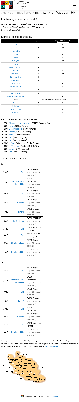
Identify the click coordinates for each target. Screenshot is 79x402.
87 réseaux (22, 6)
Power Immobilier (15, 67)
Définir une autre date (63, 42)
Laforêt (15, 54)
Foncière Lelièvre (15, 109)
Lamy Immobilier (15, 93)
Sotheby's (15, 112)
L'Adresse (15, 103)
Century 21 (15, 61)
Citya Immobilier (15, 77)
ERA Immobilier (15, 51)
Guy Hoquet (15, 80)
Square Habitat (15, 70)
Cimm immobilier (15, 90)
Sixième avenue (15, 87)
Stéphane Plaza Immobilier (15, 96)
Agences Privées (15, 48)
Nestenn (15, 64)
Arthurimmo (15, 74)
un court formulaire (51, 346)
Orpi (15, 45)
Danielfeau (15, 106)
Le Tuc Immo (15, 83)
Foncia (15, 57)
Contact (55, 397)
